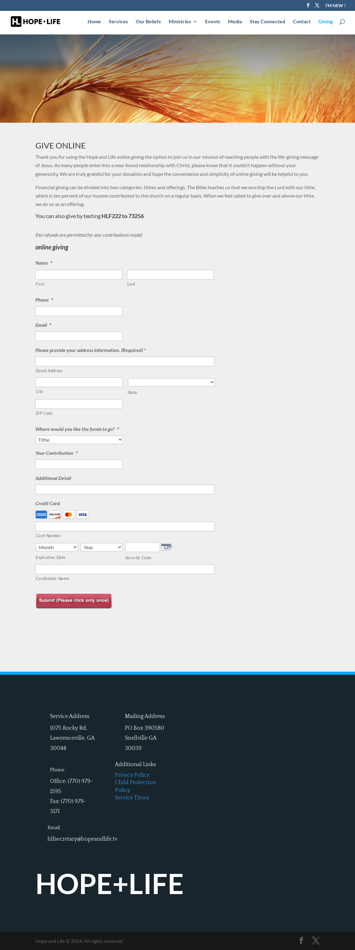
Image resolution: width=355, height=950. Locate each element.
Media (235, 22)
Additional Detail (53, 478)
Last (131, 283)
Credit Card (47, 503)
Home (94, 22)
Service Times (132, 798)
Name (43, 263)
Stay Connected (267, 22)
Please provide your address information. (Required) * (90, 350)
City (39, 391)
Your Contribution (56, 453)
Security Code (138, 557)
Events (212, 22)
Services (118, 22)
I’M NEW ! (335, 5)
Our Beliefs (148, 22)
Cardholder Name (52, 578)
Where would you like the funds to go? (77, 429)
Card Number (48, 535)
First (40, 283)
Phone (44, 300)
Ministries (180, 22)
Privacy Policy (132, 775)
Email (43, 325)
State (132, 392)
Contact (302, 22)
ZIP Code (44, 413)
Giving (325, 22)
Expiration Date (50, 557)
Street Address (49, 370)
